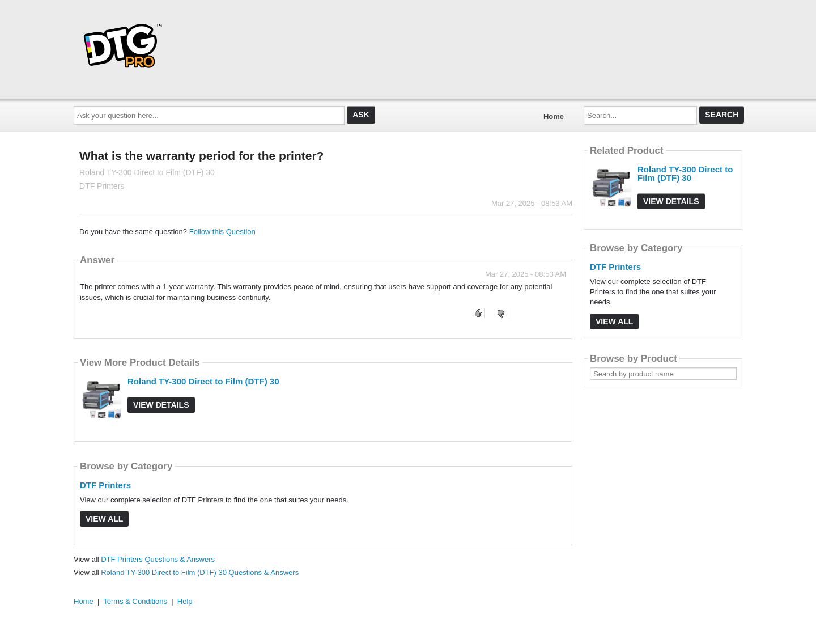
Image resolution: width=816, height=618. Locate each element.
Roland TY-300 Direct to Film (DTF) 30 (203, 381)
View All (104, 518)
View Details (161, 404)
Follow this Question (222, 231)
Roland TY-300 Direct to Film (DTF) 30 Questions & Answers (200, 572)
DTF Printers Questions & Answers (158, 559)
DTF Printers (105, 485)
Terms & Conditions (135, 601)
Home (553, 116)
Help (185, 601)
